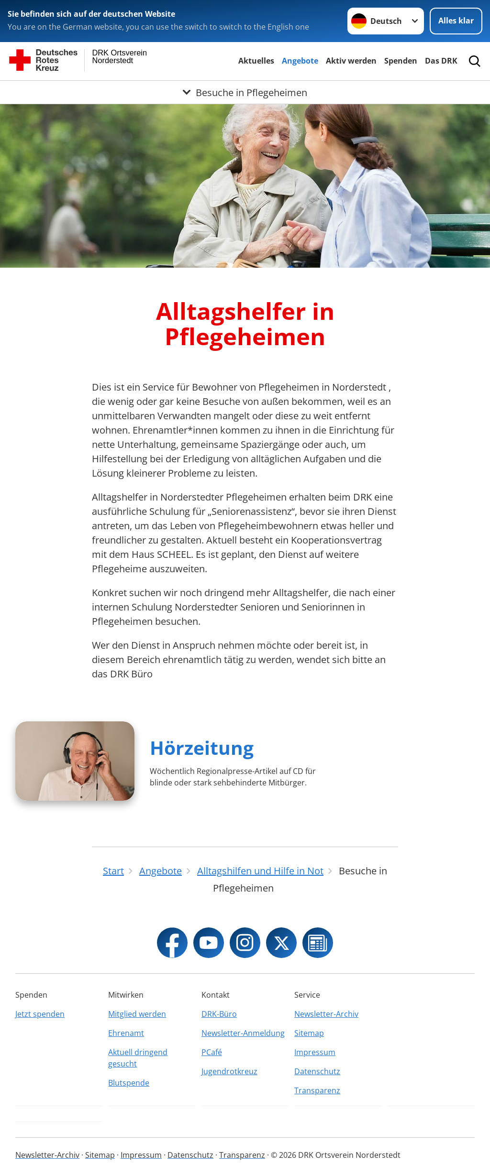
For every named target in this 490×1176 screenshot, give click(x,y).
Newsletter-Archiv (326, 1014)
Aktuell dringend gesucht (137, 1058)
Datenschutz (317, 1071)
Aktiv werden (351, 60)
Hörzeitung (202, 747)
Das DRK (441, 60)
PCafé (211, 1052)
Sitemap (309, 1033)
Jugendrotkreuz (229, 1071)
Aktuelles (256, 60)
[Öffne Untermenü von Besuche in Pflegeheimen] (245, 92)
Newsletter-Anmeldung (243, 1033)
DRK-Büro (219, 1014)
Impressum (314, 1052)
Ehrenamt (126, 1033)
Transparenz (317, 1090)
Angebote (300, 60)
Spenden (400, 60)
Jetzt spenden (40, 1014)
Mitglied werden (137, 1014)
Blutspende (128, 1083)
